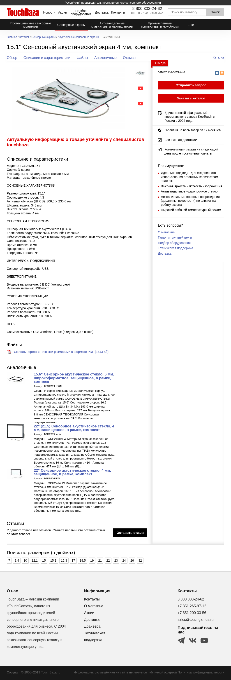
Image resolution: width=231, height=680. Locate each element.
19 (92, 560)
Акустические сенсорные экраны (78, 37)
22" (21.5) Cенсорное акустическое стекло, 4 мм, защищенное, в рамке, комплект (74, 428)
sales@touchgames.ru (195, 619)
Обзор (12, 58)
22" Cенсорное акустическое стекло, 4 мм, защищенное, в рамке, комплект (72, 472)
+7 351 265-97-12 (192, 606)
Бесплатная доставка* (180, 140)
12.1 (35, 560)
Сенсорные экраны (43, 37)
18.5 (83, 560)
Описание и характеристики (46, 58)
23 (116, 560)
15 (44, 560)
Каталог (24, 37)
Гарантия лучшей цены (175, 237)
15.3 (64, 560)
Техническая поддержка (175, 248)
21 (100, 560)
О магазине (166, 232)
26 (132, 560)
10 (25, 560)
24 (124, 560)
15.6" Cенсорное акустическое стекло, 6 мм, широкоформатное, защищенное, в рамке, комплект (74, 378)
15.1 (53, 560)
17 (73, 560)
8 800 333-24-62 (147, 9)
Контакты (118, 12)
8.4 (17, 560)
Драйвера (92, 626)
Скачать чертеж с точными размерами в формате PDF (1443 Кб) (61, 352)
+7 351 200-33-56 (192, 613)
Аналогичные (105, 58)
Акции (62, 12)
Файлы (82, 58)
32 (140, 560)
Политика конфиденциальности (201, 672)
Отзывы (129, 58)
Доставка (102, 12)
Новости (49, 12)
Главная (12, 37)
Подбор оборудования (81, 12)
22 (108, 560)
